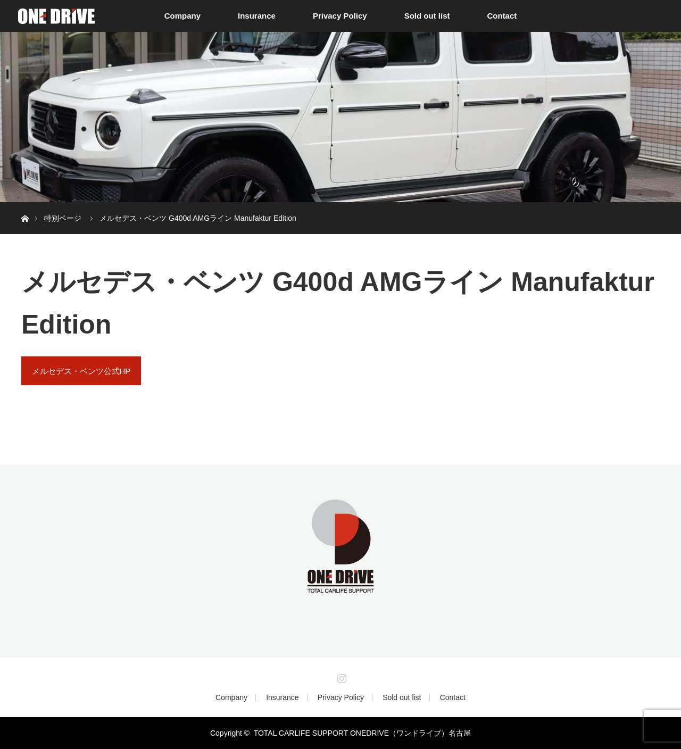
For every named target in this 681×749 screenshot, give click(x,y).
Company (182, 15)
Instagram (340, 676)
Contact (502, 15)
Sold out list (427, 15)
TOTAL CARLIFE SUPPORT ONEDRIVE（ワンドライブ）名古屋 (362, 733)
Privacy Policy (340, 15)
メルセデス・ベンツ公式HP (81, 371)
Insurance (257, 15)
